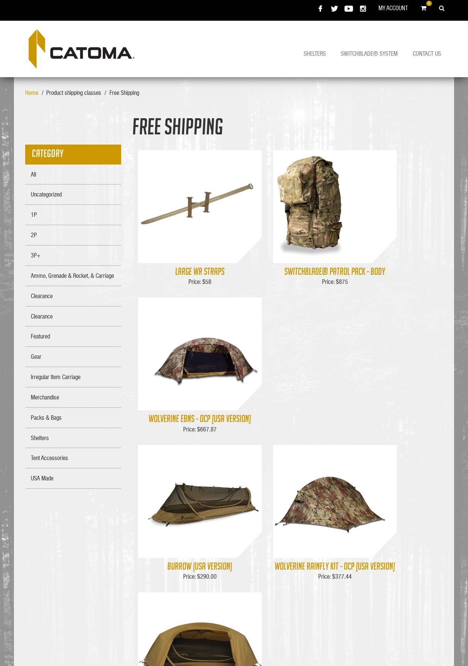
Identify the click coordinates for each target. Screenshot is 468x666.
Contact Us (427, 53)
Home (31, 92)
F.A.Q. (209, 550)
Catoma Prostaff (221, 575)
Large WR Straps (184, 272)
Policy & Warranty (223, 558)
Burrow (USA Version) (184, 430)
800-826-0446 (367, 564)
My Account (393, 8)
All (33, 174)
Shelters (315, 53)
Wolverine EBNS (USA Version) (391, 430)
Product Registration (225, 567)
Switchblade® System (369, 53)
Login (282, 558)
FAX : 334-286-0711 (373, 581)
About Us (213, 532)
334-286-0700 (367, 573)
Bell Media (215, 645)
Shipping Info (290, 541)
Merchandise (291, 550)
